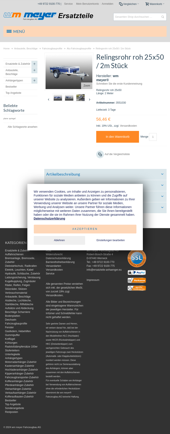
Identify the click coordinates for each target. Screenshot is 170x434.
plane (5, 118)
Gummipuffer (12, 335)
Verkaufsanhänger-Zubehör (20, 392)
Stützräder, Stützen (16, 288)
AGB (48, 250)
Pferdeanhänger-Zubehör (19, 385)
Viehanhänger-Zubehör (18, 388)
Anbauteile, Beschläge (18, 296)
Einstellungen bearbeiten (110, 240)
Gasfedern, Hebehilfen (18, 331)
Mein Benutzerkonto (87, 3)
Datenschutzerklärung (58, 258)
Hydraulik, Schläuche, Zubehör (22, 273)
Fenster (9, 327)
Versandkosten (128, 125)
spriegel (12, 118)
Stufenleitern (12, 350)
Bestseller (10, 400)
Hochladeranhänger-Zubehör (21, 369)
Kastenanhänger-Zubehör (19, 365)
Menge (144, 136)
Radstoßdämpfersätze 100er (21, 346)
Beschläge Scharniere (17, 312)
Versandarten (53, 265)
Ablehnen (59, 240)
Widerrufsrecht (54, 254)
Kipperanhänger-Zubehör (19, 373)
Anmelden (107, 3)
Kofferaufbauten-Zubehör (19, 396)
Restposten (11, 412)
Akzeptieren (85, 228)
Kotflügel (10, 338)
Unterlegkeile (12, 354)
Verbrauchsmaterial (16, 292)
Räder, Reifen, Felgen (17, 285)
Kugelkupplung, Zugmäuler (20, 281)
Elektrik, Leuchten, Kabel (19, 269)
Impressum (93, 280)
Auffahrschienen (14, 254)
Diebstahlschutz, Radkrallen (21, 265)
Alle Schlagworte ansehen (22, 126)
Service (68, 3)
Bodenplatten (12, 315)
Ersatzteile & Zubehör (17, 250)
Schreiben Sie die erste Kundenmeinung (119, 83)
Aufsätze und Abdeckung (19, 308)
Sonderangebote (14, 408)
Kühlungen (11, 342)
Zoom (87, 85)
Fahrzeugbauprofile (16, 323)
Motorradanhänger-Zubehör (21, 362)
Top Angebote (13, 404)
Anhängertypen (13, 358)
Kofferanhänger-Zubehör (19, 381)
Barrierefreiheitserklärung (60, 262)
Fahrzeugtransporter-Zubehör (22, 377)
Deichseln (10, 319)
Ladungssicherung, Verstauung (22, 277)
